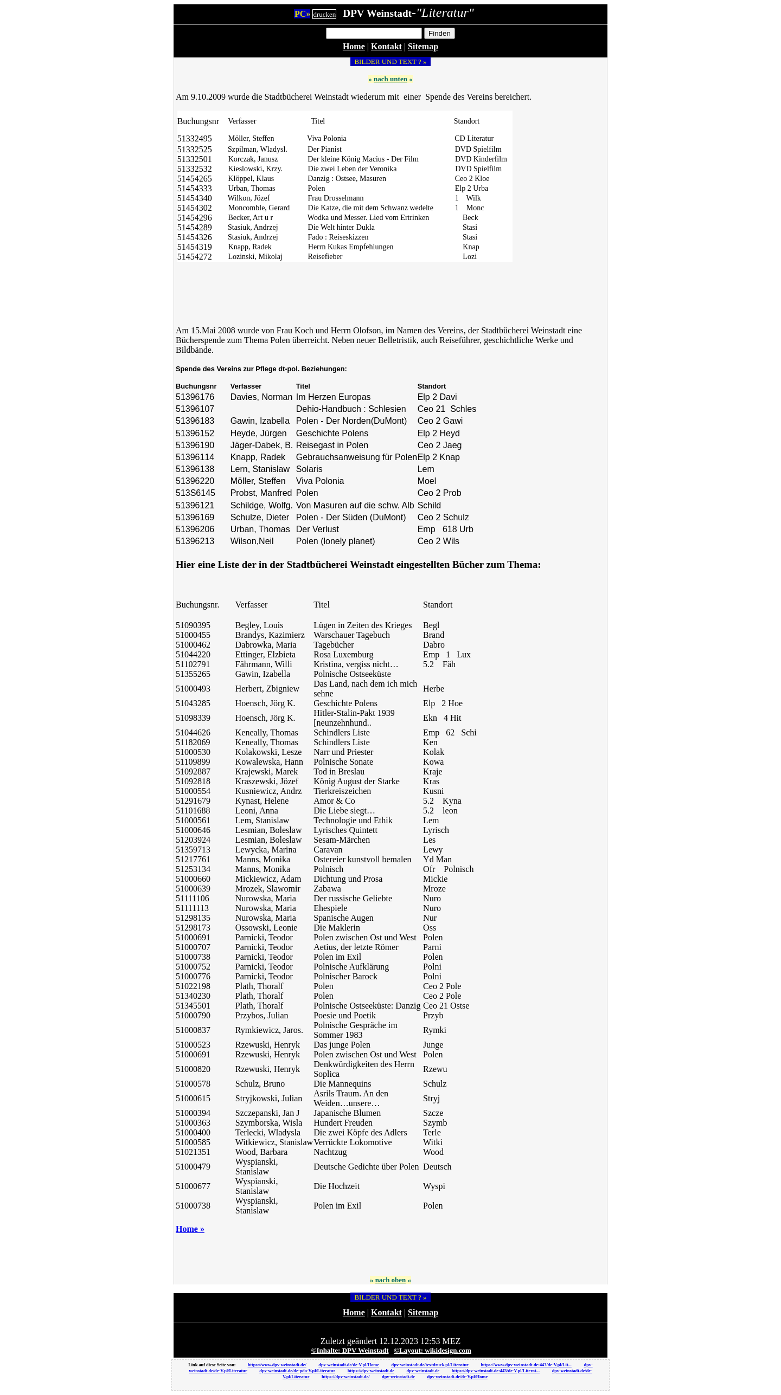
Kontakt (386, 46)
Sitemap (423, 46)
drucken (324, 14)
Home (354, 46)
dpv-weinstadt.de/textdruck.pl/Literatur (430, 1364)
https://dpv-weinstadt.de (371, 1370)
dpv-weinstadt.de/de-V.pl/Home (348, 1364)
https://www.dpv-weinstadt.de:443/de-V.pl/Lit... (526, 1364)
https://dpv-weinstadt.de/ (345, 1376)
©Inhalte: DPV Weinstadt (350, 1350)
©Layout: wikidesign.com (432, 1350)
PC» (302, 13)
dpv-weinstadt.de (422, 1370)
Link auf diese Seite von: (212, 1364)
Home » (190, 1228)
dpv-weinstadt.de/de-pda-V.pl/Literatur (297, 1370)
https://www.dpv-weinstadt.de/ (277, 1364)
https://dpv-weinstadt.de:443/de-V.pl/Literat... (496, 1370)
